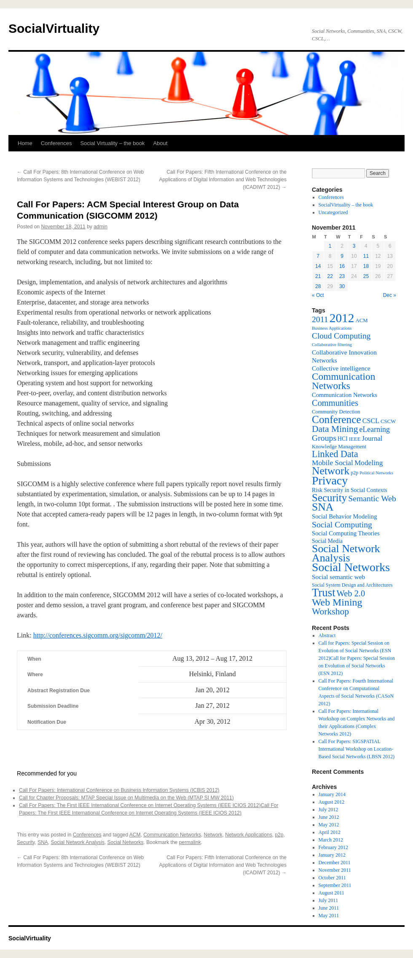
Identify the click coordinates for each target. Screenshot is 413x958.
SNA (43, 842)
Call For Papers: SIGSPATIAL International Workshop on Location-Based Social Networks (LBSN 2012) (357, 749)
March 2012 (331, 840)
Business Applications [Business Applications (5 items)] (331, 328)
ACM (135, 835)
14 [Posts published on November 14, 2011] (318, 266)
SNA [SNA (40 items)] (322, 507)
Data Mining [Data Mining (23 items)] (335, 429)
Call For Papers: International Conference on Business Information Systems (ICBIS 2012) (119, 790)
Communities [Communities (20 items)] (335, 403)
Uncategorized (333, 212)
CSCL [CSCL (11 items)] (370, 420)
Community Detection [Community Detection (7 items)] (336, 412)
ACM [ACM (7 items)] (361, 320)
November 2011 (335, 870)
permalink (190, 842)
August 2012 (332, 802)
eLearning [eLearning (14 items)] (374, 429)
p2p (279, 835)
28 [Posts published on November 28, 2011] (318, 286)
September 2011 (335, 885)
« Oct (318, 295)
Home (25, 143)
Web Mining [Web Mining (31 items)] (337, 602)
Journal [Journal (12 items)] (372, 438)
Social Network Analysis (78, 842)
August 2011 (331, 893)
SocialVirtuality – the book (346, 205)
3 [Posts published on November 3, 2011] (354, 246)
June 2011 (329, 908)
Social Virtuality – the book (112, 143)
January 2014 (332, 794)
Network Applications (248, 835)
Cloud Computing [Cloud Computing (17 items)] (341, 335)
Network (213, 835)
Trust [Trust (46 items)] (323, 592)
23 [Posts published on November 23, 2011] (342, 276)
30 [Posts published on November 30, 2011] (342, 286)
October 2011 (332, 878)
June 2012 (329, 817)
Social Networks (125, 842)
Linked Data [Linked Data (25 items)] (335, 454)
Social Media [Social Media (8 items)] (327, 541)
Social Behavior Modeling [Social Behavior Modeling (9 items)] (344, 516)
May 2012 (329, 825)
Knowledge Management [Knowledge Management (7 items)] (339, 447)
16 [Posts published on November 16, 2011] (342, 266)
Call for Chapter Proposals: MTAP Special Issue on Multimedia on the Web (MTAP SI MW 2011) (126, 798)
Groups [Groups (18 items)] (324, 437)
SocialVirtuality (53, 28)
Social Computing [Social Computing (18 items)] (342, 524)
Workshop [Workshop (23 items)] (330, 611)
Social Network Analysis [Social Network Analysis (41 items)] (346, 553)
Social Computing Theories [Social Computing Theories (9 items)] (346, 533)
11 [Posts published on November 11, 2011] (366, 256)
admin (100, 227)
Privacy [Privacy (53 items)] (330, 480)
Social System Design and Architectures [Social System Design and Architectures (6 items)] (352, 585)
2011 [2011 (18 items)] (320, 319)
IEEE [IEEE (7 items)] (355, 439)
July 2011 (328, 900)
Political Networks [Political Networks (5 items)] (376, 473)
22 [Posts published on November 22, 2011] (330, 276)
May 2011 (329, 915)
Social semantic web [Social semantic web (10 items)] (338, 576)
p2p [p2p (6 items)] (354, 473)
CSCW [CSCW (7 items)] (388, 421)
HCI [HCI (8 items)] (343, 439)
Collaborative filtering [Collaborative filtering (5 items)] (332, 344)
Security (26, 842)
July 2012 (328, 809)
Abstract (327, 635)
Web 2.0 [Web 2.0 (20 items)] (351, 593)
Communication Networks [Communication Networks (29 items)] (343, 381)
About (160, 143)
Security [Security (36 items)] (329, 497)
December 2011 (335, 862)
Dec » (389, 295)
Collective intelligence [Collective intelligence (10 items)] (341, 368)
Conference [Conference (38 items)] (336, 419)
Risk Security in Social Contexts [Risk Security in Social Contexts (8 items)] (349, 490)
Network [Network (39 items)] (330, 471)
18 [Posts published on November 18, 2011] (366, 266)
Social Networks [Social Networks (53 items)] (351, 567)
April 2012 (330, 832)
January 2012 (332, 855)
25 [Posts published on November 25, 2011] (366, 276)
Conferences (56, 143)
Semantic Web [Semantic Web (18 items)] (372, 498)
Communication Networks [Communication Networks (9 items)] (344, 395)
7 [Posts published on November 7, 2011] (317, 256)
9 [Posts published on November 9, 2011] (342, 256)
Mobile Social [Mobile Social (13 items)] (332, 463)
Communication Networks (172, 835)
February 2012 (333, 847)
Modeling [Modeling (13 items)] (368, 463)
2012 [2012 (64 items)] (342, 318)
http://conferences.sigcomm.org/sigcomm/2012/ (97, 635)
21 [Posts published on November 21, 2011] (318, 276)
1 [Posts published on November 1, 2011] (330, 246)
